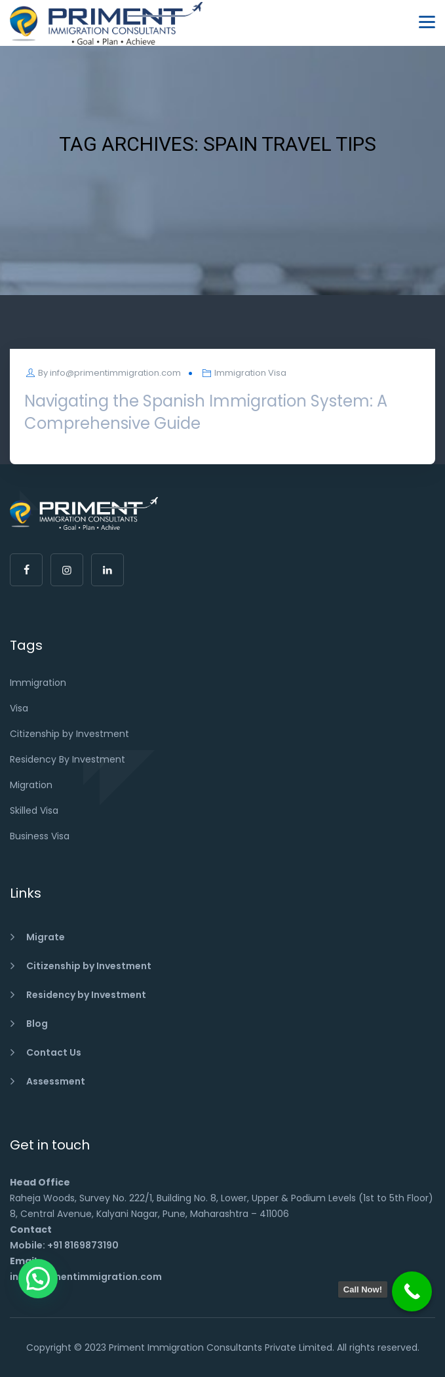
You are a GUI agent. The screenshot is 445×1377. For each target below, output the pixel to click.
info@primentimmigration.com (115, 373)
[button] (38, 1278)
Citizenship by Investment (88, 965)
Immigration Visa (250, 373)
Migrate (45, 937)
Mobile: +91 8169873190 (64, 1245)
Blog (37, 1023)
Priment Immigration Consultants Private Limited (220, 1347)
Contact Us (53, 1052)
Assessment (55, 1081)
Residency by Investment (86, 994)
